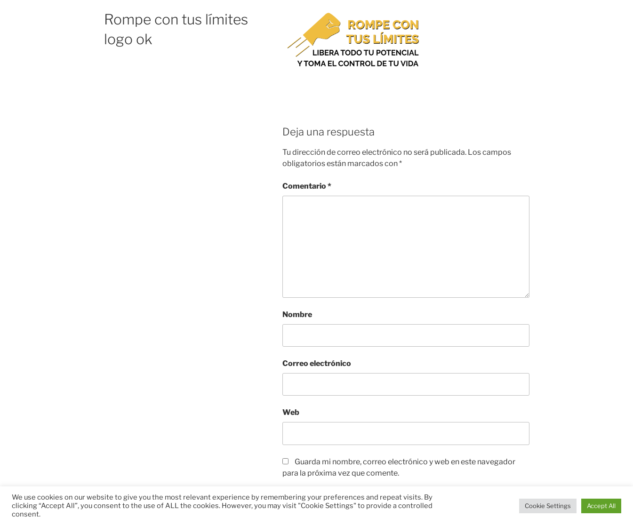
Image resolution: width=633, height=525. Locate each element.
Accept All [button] (601, 505)
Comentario (306, 186)
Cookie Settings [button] (548, 505)
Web (290, 412)
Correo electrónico (316, 363)
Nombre (297, 314)
